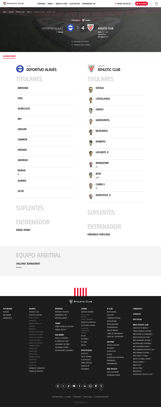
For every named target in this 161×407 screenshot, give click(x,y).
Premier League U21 (35, 323)
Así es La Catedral (61, 338)
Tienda (50, 3)
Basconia (32, 326)
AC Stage (84, 342)
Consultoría (85, 330)
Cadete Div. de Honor (35, 343)
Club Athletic (74, 3)
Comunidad (85, 369)
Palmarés (110, 348)
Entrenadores (112, 363)
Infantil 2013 (33, 354)
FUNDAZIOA (137, 308)
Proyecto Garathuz (88, 322)
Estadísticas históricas (115, 357)
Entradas (41, 3)
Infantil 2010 (33, 351)
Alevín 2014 (32, 362)
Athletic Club (20, 12)
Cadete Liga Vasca (35, 340)
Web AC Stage (137, 368)
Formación (84, 328)
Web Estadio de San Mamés (142, 334)
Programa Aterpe (113, 375)
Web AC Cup (137, 365)
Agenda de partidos (36, 371)
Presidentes (111, 360)
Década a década (113, 345)
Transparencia (112, 327)
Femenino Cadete (34, 346)
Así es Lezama (85, 315)
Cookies (68, 397)
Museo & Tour (61, 3)
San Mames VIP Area (62, 344)
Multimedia (7, 315)
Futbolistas (111, 351)
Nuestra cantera (87, 312)
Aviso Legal (87, 397)
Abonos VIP (85, 366)
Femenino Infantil (34, 357)
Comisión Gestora (113, 318)
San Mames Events (61, 347)
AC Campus (85, 339)
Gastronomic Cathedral (64, 350)
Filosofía (110, 315)
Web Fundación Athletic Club (143, 349)
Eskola (83, 345)
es (151, 3)
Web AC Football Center (141, 359)
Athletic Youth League (36, 332)
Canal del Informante (115, 333)
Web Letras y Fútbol (140, 356)
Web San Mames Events (141, 346)
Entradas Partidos (62, 312)
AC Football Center (88, 325)
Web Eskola (137, 371)
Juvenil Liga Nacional (36, 337)
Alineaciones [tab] (9, 56)
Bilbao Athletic (34, 318)
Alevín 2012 (32, 359)
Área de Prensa (112, 330)
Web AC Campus (138, 362)
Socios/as (84, 353)
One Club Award (113, 372)
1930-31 (29, 12)
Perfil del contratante (115, 336)
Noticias (6, 312)
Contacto (137, 314)
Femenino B (32, 321)
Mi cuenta (141, 3)
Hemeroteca (7, 318)
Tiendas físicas (60, 329)
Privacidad (77, 397)
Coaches (83, 333)
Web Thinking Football (141, 353)
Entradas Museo (61, 318)
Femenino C (32, 329)
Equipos (11, 12)
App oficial (137, 319)
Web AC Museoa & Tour (141, 337)
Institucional (112, 312)
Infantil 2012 (33, 348)
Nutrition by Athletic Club (142, 374)
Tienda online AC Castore (64, 326)
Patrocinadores (113, 324)
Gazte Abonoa (86, 356)
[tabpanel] (80, 170)
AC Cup (83, 336)
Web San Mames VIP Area (142, 340)
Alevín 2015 (32, 365)
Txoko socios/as (123, 3)
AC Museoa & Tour (61, 341)
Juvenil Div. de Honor (36, 334)
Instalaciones (112, 321)
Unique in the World (140, 328)
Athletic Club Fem (35, 315)
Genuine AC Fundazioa (37, 368)
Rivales (109, 354)
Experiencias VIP (89, 3)
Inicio (4, 12)
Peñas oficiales (86, 363)
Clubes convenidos (87, 319)
